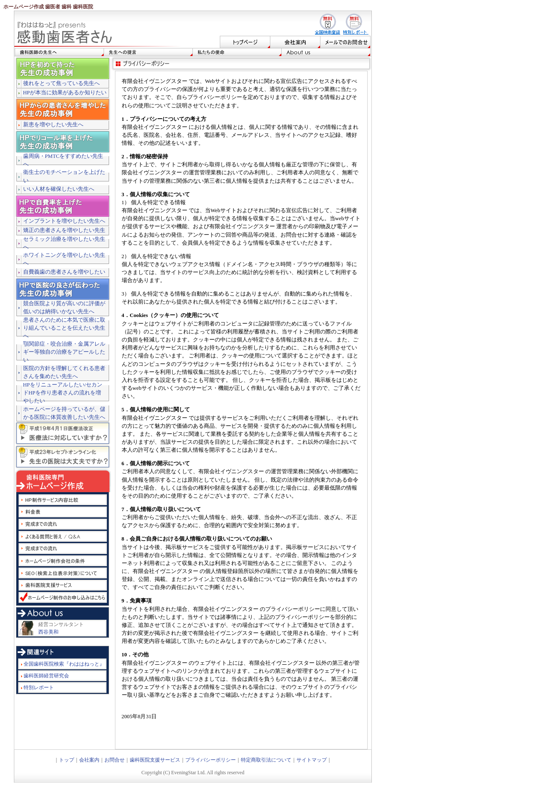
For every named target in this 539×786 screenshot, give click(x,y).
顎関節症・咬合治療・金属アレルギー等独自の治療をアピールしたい (64, 352)
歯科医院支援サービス (155, 760)
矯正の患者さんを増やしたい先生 (64, 230)
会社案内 (89, 760)
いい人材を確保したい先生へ (58, 189)
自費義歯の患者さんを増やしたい (64, 272)
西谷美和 (48, 632)
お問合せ (114, 760)
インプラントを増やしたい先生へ (64, 221)
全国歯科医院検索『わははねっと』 (64, 664)
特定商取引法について (266, 760)
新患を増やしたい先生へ (53, 125)
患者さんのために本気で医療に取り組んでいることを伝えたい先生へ (64, 328)
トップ (66, 760)
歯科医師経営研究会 (46, 676)
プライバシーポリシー (210, 760)
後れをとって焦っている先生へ (61, 83)
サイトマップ (311, 760)
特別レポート (39, 687)
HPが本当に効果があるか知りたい (65, 93)
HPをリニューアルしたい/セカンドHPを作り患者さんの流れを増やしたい (63, 393)
